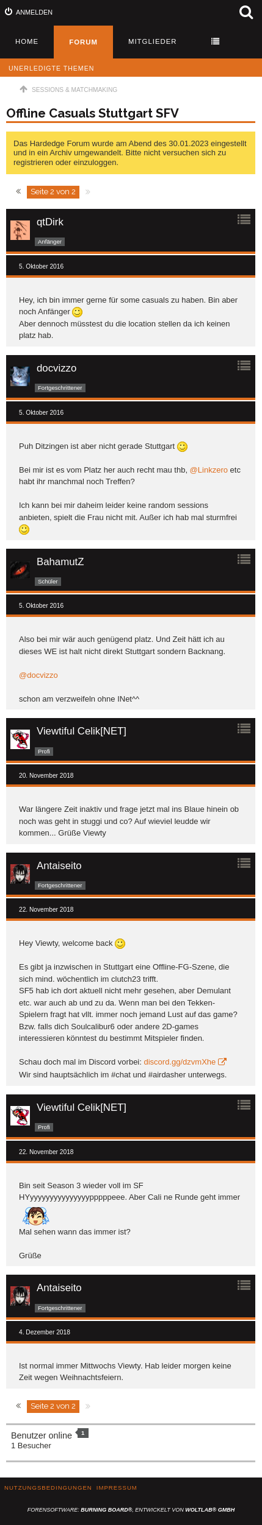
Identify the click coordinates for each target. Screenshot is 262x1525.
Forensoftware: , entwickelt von (131, 1510)
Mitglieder (152, 41)
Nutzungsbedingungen (48, 1487)
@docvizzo (38, 675)
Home (26, 41)
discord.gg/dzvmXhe (180, 1061)
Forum (83, 42)
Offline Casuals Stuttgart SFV (92, 113)
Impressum (116, 1487)
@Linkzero (209, 469)
